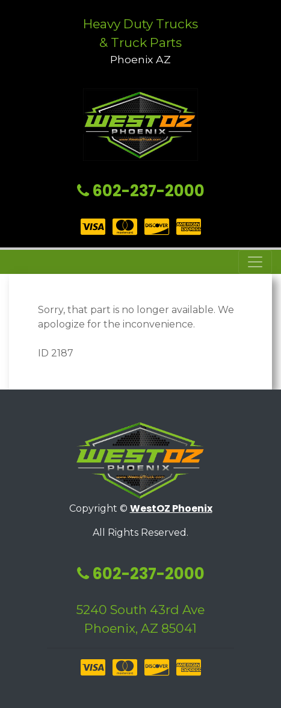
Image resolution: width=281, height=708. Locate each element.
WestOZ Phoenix (171, 508)
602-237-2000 (141, 191)
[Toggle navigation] (255, 262)
